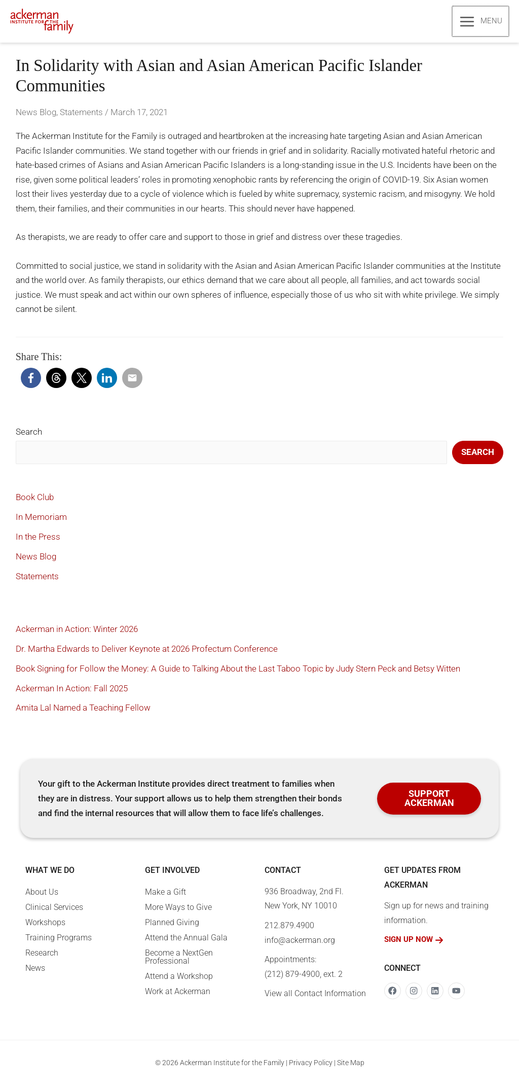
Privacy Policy (310, 1068)
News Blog (36, 117)
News (35, 973)
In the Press (38, 542)
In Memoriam (41, 522)
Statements (81, 117)
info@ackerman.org (300, 945)
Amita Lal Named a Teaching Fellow (83, 713)
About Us (41, 897)
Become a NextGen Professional (179, 962)
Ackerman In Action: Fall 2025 (72, 693)
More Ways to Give (178, 912)
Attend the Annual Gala (186, 942)
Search (29, 437)
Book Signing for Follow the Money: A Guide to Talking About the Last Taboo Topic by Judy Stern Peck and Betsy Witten (238, 673)
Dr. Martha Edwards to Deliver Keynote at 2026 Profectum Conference (147, 653)
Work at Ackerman (177, 996)
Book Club (35, 502)
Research (41, 958)
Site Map (350, 1068)
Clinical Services (54, 912)
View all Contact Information (315, 998)
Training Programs (58, 942)
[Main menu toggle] (481, 23)
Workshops (45, 927)
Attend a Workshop (179, 981)
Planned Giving (172, 927)
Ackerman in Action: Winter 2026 (77, 633)
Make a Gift (165, 897)
